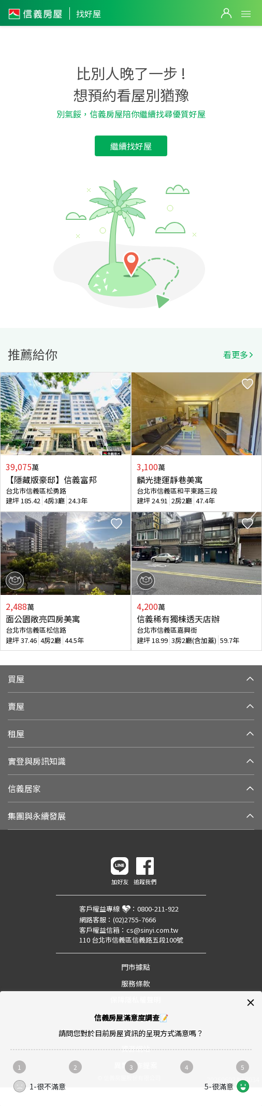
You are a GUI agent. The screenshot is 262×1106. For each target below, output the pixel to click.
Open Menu (246, 14)
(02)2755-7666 (134, 919)
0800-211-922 (158, 909)
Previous (8, 511)
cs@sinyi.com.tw (152, 930)
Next (253, 511)
